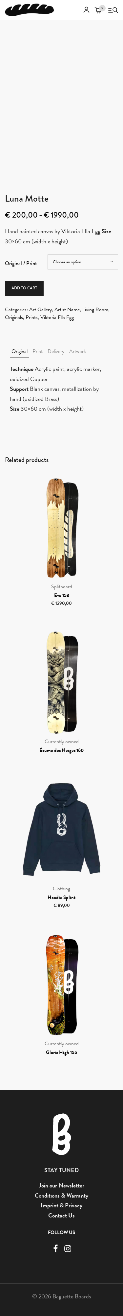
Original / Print (21, 263)
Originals (14, 317)
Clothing (61, 889)
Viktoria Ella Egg (80, 231)
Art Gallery (40, 310)
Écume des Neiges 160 (61, 750)
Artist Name (67, 310)
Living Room (95, 310)
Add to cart (24, 288)
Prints (32, 317)
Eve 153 (61, 595)
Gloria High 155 (61, 1052)
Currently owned (62, 741)
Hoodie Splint (61, 897)
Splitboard (61, 586)
